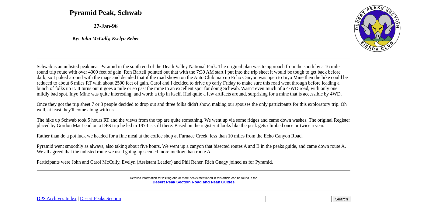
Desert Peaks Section (100, 198)
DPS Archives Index (57, 198)
